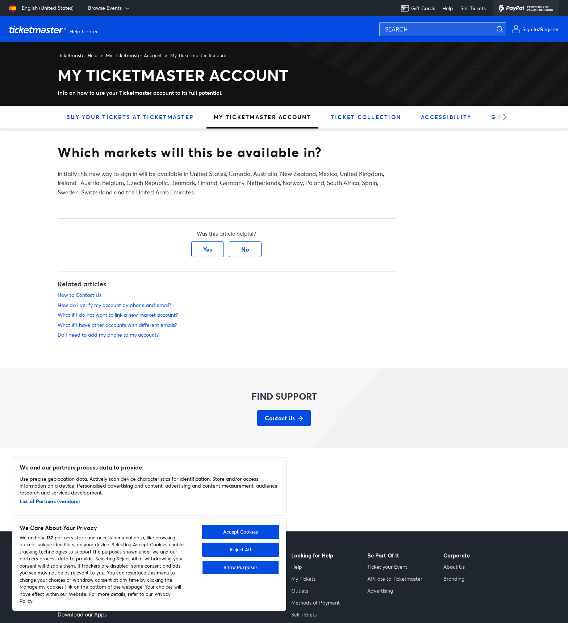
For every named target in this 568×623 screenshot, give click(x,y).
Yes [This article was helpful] (207, 249)
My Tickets (303, 578)
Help (447, 8)
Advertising (380, 590)
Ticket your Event (387, 566)
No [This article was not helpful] (245, 249)
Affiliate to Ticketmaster (394, 578)
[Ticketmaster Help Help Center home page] (54, 29)
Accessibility (446, 117)
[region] (149, 534)
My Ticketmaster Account (134, 55)
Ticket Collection (366, 117)
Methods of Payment (315, 602)
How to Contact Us (79, 294)
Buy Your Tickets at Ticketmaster (130, 117)
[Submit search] (504, 29)
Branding (453, 578)
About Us (454, 566)
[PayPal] (526, 8)
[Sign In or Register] (535, 29)
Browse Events (109, 8)
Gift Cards (418, 8)
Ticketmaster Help (77, 55)
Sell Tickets (473, 8)
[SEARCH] (442, 29)
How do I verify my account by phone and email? (114, 305)
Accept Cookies (240, 532)
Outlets (299, 590)
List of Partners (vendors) (50, 501)
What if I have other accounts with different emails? (117, 324)
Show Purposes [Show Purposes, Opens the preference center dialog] (241, 567)
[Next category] (502, 117)
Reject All (240, 549)
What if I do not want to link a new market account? (118, 314)
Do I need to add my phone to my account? (108, 334)
